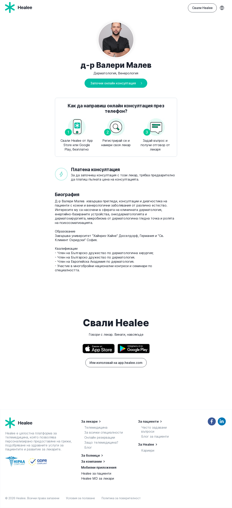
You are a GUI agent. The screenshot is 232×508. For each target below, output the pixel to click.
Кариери (147, 450)
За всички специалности (103, 432)
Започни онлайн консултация (113, 83)
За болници (90, 455)
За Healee (146, 444)
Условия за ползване (81, 498)
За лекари (89, 421)
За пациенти (148, 421)
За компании (91, 461)
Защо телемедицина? (101, 442)
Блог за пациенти (155, 436)
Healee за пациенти (96, 473)
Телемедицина (95, 427)
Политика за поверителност (121, 498)
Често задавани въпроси (154, 429)
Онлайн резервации (99, 437)
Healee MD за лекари (97, 478)
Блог (88, 447)
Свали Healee (202, 8)
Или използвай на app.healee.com (116, 363)
